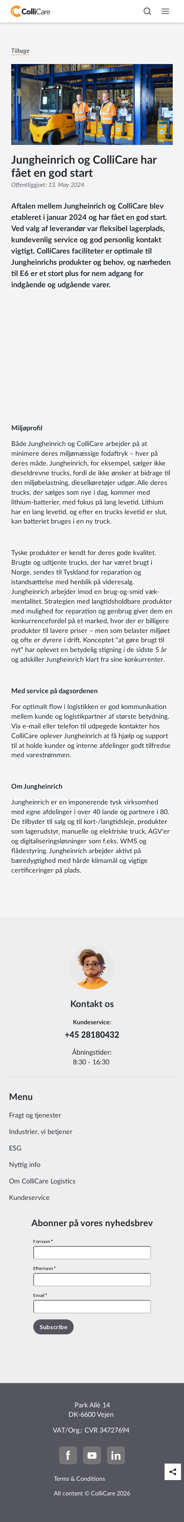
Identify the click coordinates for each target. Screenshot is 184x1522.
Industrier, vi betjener (41, 1132)
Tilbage (20, 51)
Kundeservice (29, 1198)
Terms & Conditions (79, 1479)
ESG (15, 1148)
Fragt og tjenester (35, 1115)
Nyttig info (24, 1165)
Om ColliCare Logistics (42, 1181)
